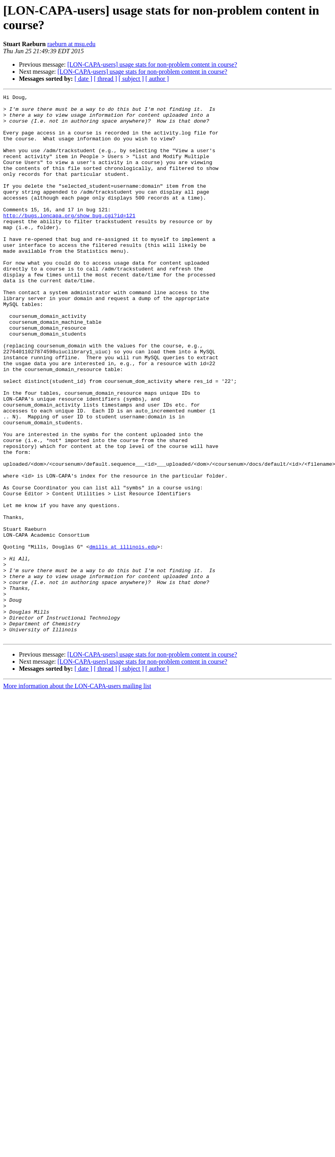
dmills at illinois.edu (123, 637)
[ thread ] (105, 78)
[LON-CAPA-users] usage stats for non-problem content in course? (152, 64)
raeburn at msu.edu (71, 44)
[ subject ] (131, 78)
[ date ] (83, 78)
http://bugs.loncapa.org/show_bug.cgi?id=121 (69, 240)
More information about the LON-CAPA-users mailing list (77, 794)
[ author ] (157, 78)
